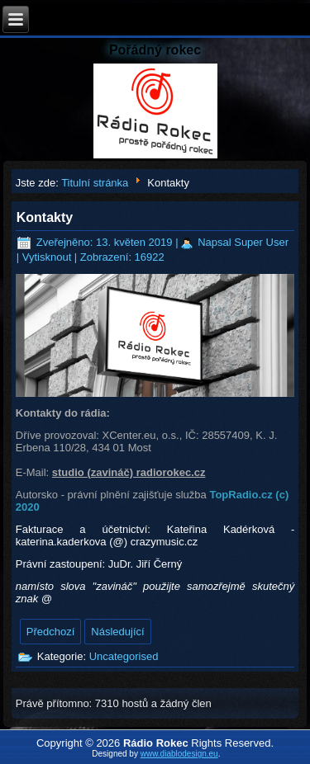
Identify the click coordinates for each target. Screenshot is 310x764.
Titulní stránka (94, 183)
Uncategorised (124, 656)
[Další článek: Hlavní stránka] (117, 631)
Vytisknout (48, 257)
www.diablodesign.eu (179, 753)
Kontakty (45, 217)
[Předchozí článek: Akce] (51, 631)
